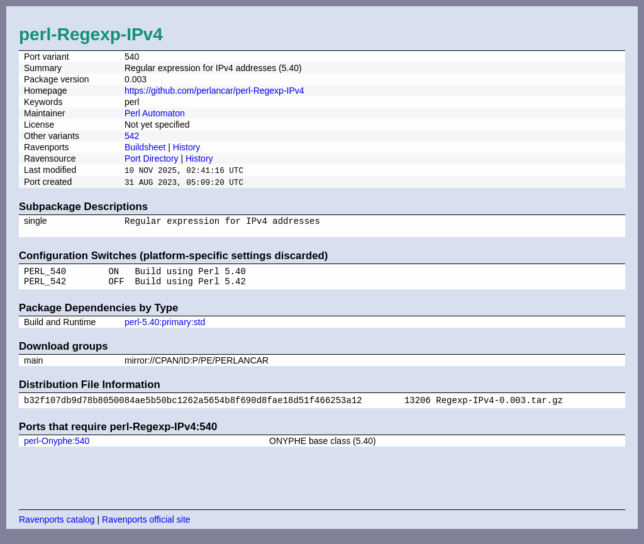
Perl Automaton (155, 113)
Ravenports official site (146, 528)
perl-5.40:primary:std (165, 329)
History (187, 147)
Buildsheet (145, 147)
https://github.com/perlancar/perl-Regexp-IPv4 (214, 91)
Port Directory (152, 158)
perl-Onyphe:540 (56, 450)
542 (132, 136)
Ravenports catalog (57, 528)
